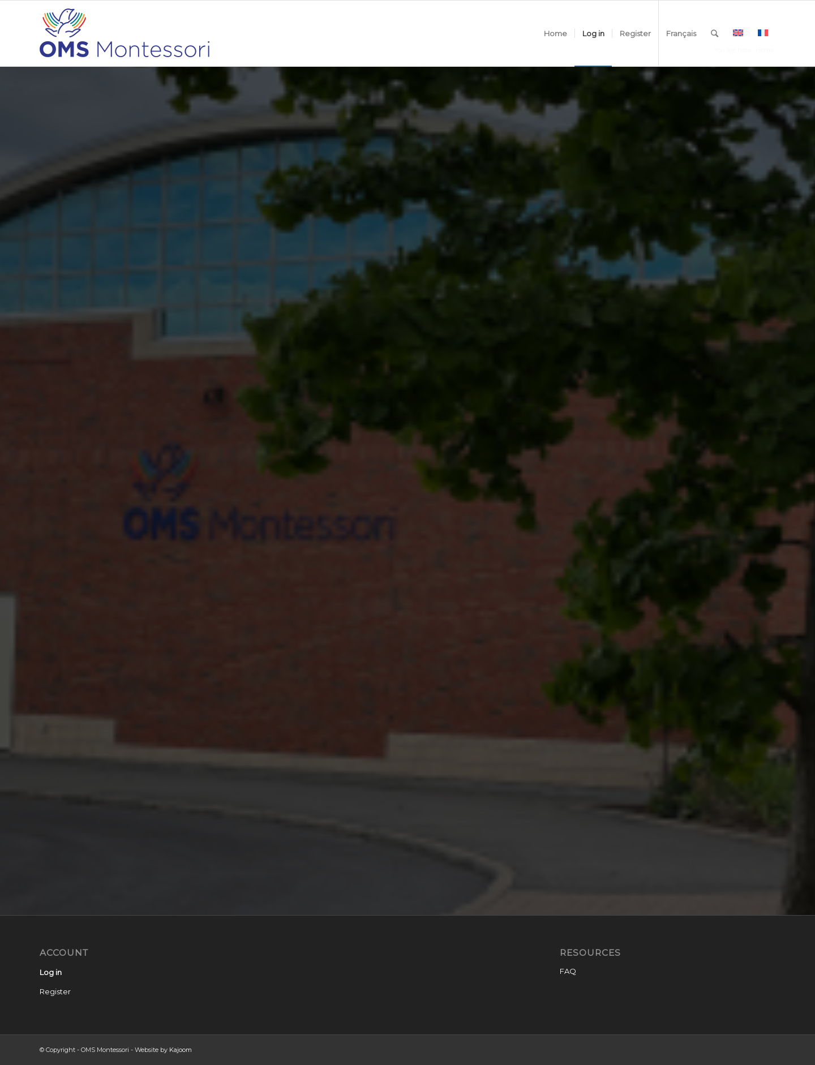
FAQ (568, 971)
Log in (51, 972)
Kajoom (180, 1050)
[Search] (715, 33)
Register (55, 991)
